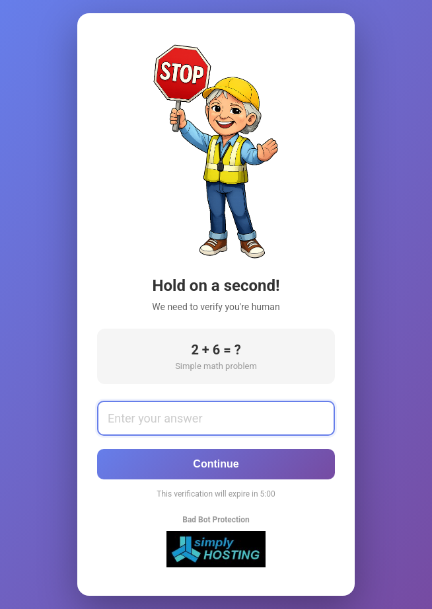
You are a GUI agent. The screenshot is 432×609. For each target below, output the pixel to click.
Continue (215, 463)
